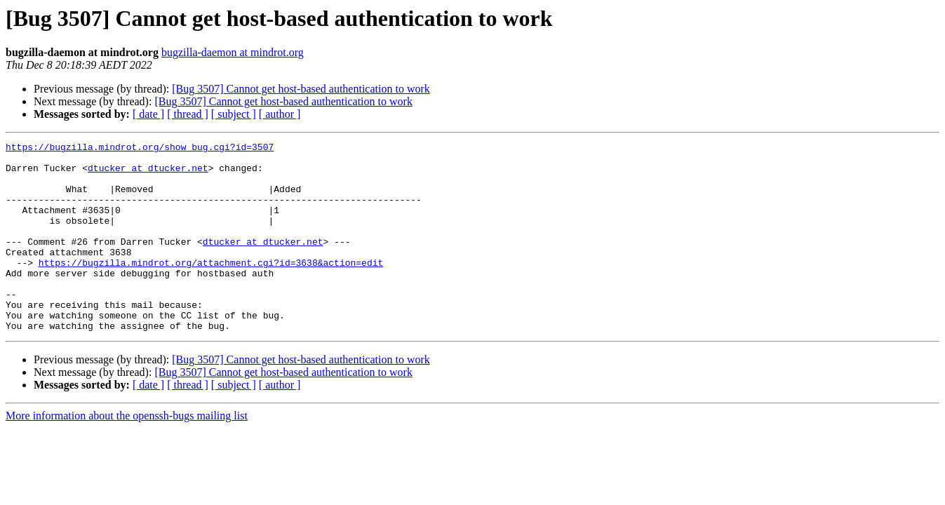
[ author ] (280, 114)
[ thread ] (187, 114)
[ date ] (148, 114)
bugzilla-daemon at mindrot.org (232, 52)
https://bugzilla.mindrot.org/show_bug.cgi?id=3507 (140, 148)
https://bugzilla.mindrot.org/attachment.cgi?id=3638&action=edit (211, 287)
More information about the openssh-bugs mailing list (127, 453)
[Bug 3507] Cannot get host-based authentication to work (300, 89)
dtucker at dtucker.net (148, 174)
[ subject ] (233, 114)
